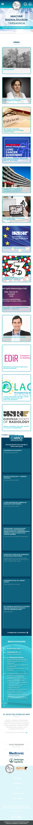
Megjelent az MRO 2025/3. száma (14, 337)
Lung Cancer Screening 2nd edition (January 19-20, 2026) (15, 159)
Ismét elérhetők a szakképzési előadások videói (14, 219)
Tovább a (8, 435)
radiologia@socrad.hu (16, 811)
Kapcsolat (18, 778)
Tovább (4, 703)
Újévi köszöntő (8, 69)
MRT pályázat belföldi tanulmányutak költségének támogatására (13, 130)
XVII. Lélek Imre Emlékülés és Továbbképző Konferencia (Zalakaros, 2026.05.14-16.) (12, 190)
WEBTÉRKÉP (18, 783)
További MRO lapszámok (16, 632)
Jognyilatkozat (18, 793)
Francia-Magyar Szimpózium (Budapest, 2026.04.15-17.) (13, 278)
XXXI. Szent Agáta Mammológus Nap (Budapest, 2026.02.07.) (15, 308)
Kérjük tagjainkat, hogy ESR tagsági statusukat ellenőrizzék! (16, 427)
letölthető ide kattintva (15, 732)
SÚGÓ (18, 788)
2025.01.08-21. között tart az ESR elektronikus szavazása (14, 100)
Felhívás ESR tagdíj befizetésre (14, 248)
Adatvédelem (18, 798)
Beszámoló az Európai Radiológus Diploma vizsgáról (15, 367)
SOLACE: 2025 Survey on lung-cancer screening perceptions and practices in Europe (16, 398)
